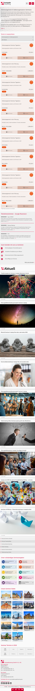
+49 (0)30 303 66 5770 (8, 677)
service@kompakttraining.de (15, 679)
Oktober (13, 653)
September (29, 649)
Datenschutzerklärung (25, 686)
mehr (3, 28)
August (21, 649)
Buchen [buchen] (25, 58)
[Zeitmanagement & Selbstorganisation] (30, 3)
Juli (13, 649)
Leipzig (4, 54)
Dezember (30, 653)
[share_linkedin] (22, 689)
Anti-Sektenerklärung (13, 686)
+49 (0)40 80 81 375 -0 (8, 668)
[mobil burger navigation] (27, 3)
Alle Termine (9, 58)
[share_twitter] (19, 689)
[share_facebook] (16, 689)
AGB (5, 686)
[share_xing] (12, 689)
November (21, 653)
